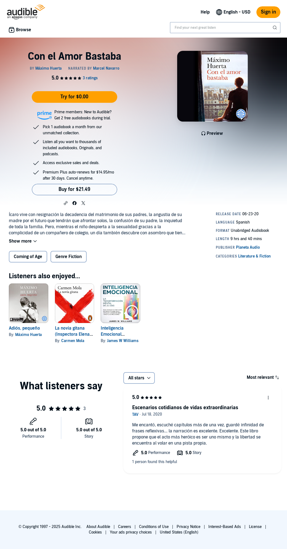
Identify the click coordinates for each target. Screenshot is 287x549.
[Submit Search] (275, 27)
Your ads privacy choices (131, 532)
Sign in (268, 12)
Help (205, 12)
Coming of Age (28, 256)
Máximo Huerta (28, 334)
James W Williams (123, 340)
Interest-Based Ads (224, 526)
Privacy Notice (188, 526)
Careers (124, 526)
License (255, 526)
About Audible (98, 526)
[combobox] (225, 27)
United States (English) (179, 532)
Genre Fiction (68, 256)
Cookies (95, 532)
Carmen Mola (72, 340)
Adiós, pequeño (24, 328)
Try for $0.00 (74, 97)
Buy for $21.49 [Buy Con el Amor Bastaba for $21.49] (74, 189)
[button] (65, 202)
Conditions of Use (154, 526)
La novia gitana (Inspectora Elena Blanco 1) (72, 334)
